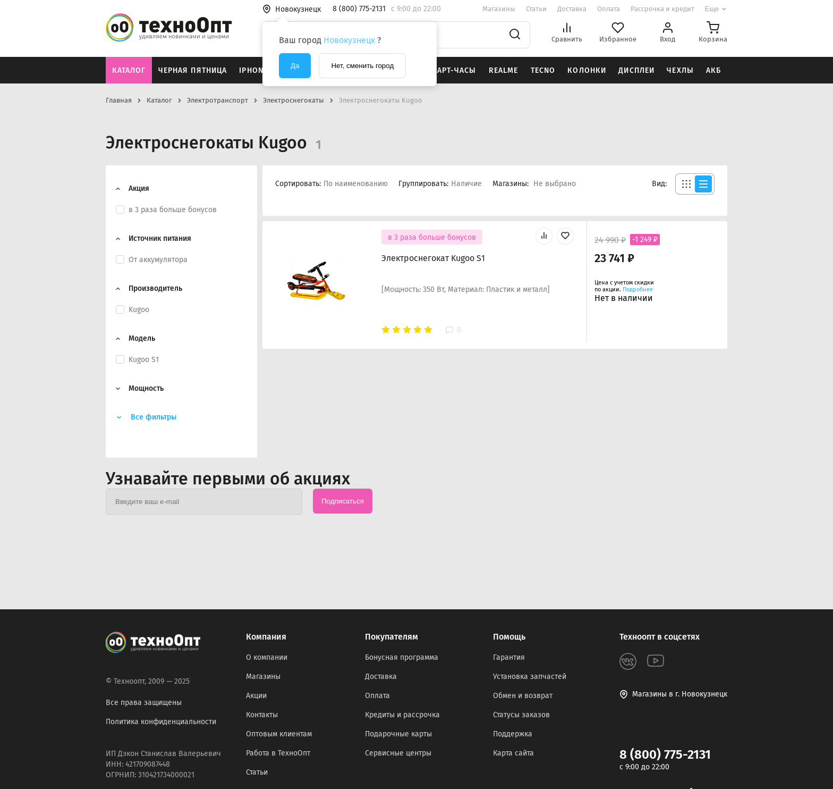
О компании (266, 657)
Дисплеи (636, 70)
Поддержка (512, 733)
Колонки (586, 70)
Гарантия (509, 657)
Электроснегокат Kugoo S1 (433, 258)
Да (295, 66)
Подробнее (638, 289)
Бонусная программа (401, 657)
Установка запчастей (529, 676)
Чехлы (680, 70)
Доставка (571, 9)
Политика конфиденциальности (161, 721)
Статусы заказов (521, 714)
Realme (503, 70)
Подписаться (342, 501)
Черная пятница (192, 70)
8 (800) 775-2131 (665, 754)
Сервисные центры (398, 753)
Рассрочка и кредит (662, 9)
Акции (256, 695)
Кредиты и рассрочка (402, 714)
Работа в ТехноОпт (278, 753)
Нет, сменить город (362, 66)
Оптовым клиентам (279, 733)
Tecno (543, 70)
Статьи (536, 9)
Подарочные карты (398, 733)
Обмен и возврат (522, 695)
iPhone (253, 70)
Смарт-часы (451, 70)
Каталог (129, 70)
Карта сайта (513, 753)
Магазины (498, 9)
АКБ (713, 70)
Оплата (608, 9)
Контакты (262, 714)
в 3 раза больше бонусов (432, 237)
